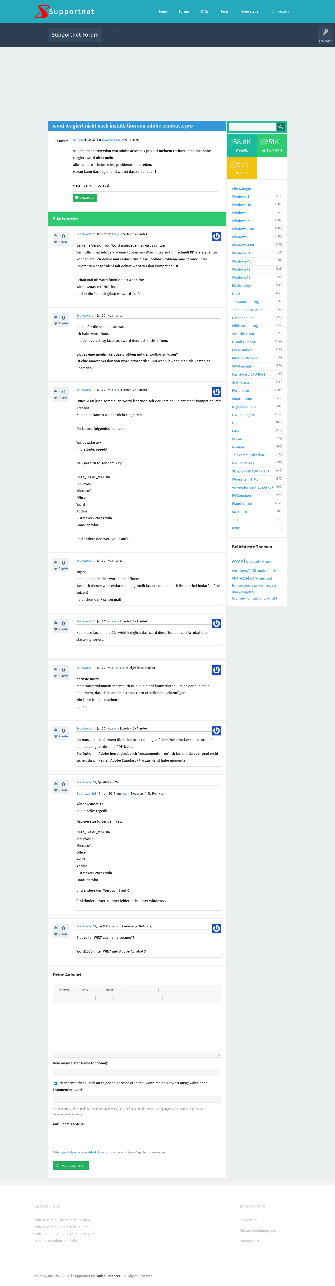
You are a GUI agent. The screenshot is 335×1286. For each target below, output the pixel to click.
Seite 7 (63, 1227)
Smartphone (242, 399)
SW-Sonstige (242, 366)
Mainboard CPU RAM (248, 374)
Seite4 (85, 1220)
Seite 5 (39, 1227)
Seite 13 (80, 1234)
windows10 (241, 570)
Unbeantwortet (173, 38)
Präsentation (242, 350)
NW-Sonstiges (243, 463)
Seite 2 (62, 1220)
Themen (193, 38)
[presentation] (89, 1138)
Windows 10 (241, 205)
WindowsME (241, 261)
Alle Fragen (137, 38)
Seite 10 (40, 1234)
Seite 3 (74, 1220)
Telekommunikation (248, 455)
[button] (66, 990)
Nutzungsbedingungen (258, 1230)
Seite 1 (51, 1220)
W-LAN (237, 439)
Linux (236, 294)
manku (118, 668)
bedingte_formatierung (248, 598)
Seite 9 (86, 1227)
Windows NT (242, 253)
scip (116, 234)
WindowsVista (243, 229)
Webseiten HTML (245, 479)
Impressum (249, 1220)
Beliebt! (153, 38)
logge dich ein (68, 1152)
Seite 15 (45, 1241)
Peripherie (240, 390)
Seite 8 (74, 1227)
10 (254, 570)
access (271, 586)
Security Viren (243, 334)
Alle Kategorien (244, 189)
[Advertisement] (167, 82)
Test (235, 520)
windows (263, 562)
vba (250, 562)
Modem (238, 447)
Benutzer (227, 38)
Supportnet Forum (75, 34)
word (254, 578)
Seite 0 (39, 1220)
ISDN (236, 431)
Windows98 (241, 269)
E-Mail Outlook (244, 342)
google (248, 586)
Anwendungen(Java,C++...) (252, 487)
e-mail (270, 598)
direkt (72, 1241)
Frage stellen (245, 38)
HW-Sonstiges (243, 415)
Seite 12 (67, 1234)
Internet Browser (245, 358)
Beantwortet (84, 234)
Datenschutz (250, 1241)
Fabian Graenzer (108, 1276)
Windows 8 (240, 213)
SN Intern (239, 512)
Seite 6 (51, 1227)
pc (256, 586)
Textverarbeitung (113, 139)
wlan (262, 586)
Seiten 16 (59, 1241)
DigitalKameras (244, 407)
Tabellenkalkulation (248, 310)
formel (237, 585)
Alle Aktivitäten (116, 38)
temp (236, 528)
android (265, 578)
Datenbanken (243, 318)
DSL (235, 423)
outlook (274, 570)
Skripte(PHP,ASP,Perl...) (250, 471)
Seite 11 (54, 1234)
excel (238, 561)
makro (262, 570)
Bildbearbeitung (245, 326)
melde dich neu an (97, 1152)
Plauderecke (242, 503)
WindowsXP (241, 237)
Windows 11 (241, 196)
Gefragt (78, 139)
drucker (237, 592)
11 (277, 598)
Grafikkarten (242, 382)
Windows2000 (243, 245)
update (249, 592)
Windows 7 (240, 221)
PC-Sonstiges (242, 495)
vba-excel (240, 578)
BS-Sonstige (241, 285)
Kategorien (210, 38)
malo (118, 926)
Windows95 (241, 277)
